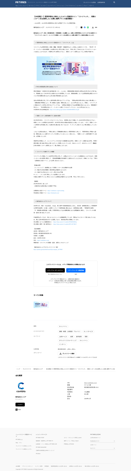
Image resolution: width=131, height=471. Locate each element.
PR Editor (38, 453)
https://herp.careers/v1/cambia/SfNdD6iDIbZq (65, 222)
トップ (18, 369)
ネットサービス (88, 331)
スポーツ (91, 5)
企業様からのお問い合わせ (75, 466)
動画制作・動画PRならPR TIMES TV (44, 441)
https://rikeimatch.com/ (53, 193)
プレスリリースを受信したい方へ (24, 446)
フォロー (20, 404)
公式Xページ (93, 445)
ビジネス (79, 5)
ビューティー (51, 5)
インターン (62, 344)
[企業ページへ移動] (21, 388)
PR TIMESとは (19, 439)
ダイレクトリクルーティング (67, 340)
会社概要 (18, 466)
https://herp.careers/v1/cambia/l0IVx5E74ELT (65, 224)
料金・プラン (19, 442)
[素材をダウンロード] (92, 27)
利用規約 (47, 466)
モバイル (31, 5)
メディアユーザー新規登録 (76, 270)
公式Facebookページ (95, 437)
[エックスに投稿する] (81, 27)
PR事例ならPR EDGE (69, 444)
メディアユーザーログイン (55, 270)
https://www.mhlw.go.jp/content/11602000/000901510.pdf (64, 109)
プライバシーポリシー (27, 466)
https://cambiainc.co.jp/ (43, 240)
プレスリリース (27, 369)
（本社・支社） (71, 349)
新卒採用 (79, 336)
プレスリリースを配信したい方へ (24, 449)
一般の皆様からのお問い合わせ (91, 466)
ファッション (60, 5)
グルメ (85, 5)
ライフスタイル (70, 5)
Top (16, 5)
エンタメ (43, 5)
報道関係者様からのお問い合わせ (59, 466)
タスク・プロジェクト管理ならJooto (72, 437)
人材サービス (63, 336)
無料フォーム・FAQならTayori (71, 441)
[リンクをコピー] (96, 27)
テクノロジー (23, 5)
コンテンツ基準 (38, 466)
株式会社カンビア (38, 369)
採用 (71, 336)
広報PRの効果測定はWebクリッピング (45, 450)
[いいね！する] (76, 27)
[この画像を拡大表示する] (41, 305)
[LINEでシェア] (87, 27)
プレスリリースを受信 (89, 2)
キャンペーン (63, 326)
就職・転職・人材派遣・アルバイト (69, 331)
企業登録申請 (101, 2)
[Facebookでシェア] (84, 27)
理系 (86, 336)
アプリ (37, 5)
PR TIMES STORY (40, 437)
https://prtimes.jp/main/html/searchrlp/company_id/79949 (48, 249)
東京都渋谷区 (62, 349)
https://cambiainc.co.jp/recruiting (56, 190)
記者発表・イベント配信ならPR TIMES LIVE (46, 444)
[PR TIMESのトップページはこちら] (36, 2)
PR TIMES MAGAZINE (41, 447)
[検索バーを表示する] (114, 2)
